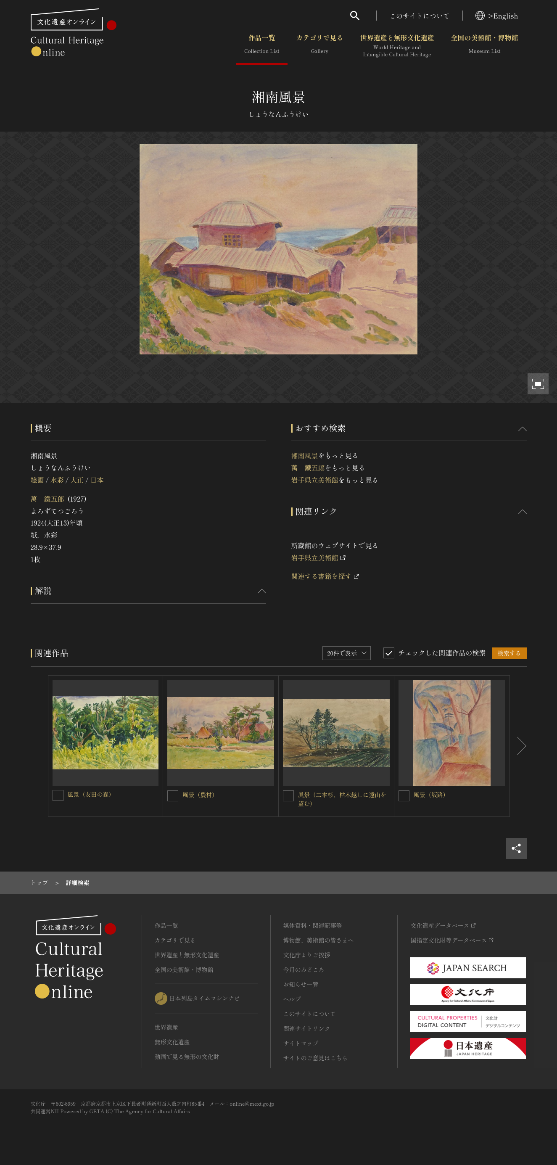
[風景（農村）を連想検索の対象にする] (172, 795)
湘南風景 (304, 455)
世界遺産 (166, 1027)
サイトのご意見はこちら (315, 1058)
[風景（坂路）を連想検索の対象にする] (404, 795)
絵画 (37, 480)
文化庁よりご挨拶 (306, 955)
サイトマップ (301, 1043)
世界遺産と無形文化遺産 (397, 45)
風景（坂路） (431, 794)
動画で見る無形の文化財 (187, 1056)
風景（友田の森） (91, 794)
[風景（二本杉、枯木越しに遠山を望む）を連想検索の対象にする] (288, 795)
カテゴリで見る (319, 45)
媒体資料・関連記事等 (312, 925)
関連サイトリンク (306, 1028)
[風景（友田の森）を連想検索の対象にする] (58, 795)
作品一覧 (261, 45)
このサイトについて (419, 16)
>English (496, 16)
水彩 (57, 480)
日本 (97, 480)
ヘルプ (292, 999)
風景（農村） (200, 794)
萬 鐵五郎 (47, 499)
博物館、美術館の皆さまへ (318, 940)
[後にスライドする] (518, 746)
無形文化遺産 (172, 1042)
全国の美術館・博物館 (484, 45)
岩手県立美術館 (314, 480)
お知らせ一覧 (301, 984)
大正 (77, 480)
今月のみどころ (304, 969)
